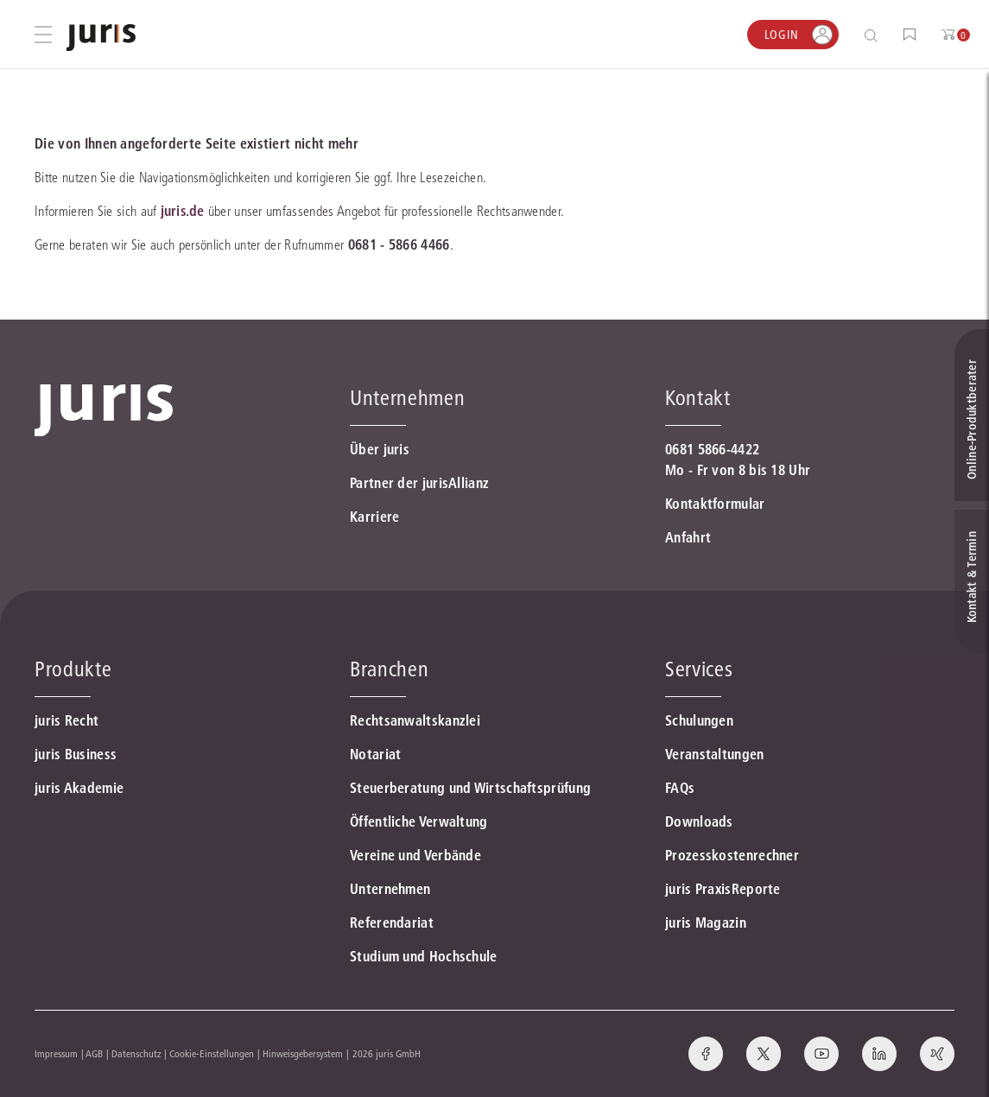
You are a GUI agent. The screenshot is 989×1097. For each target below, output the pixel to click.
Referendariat (392, 922)
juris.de (182, 210)
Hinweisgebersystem (303, 1053)
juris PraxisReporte (723, 888)
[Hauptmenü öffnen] (43, 34)
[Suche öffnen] (874, 35)
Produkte (73, 669)
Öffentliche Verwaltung (419, 821)
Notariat (375, 754)
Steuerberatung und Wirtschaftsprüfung (470, 787)
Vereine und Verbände (415, 855)
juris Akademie (79, 787)
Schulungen (699, 720)
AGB (94, 1053)
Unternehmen (390, 888)
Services (698, 669)
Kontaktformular (715, 503)
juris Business (76, 754)
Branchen (389, 669)
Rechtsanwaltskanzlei (415, 720)
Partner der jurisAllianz (419, 482)
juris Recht (66, 720)
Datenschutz (136, 1053)
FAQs (679, 787)
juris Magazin (705, 922)
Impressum (56, 1053)
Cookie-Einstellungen (211, 1053)
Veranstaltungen (714, 754)
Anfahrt (688, 537)
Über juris (379, 449)
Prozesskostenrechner (732, 855)
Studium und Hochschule (424, 956)
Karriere (374, 516)
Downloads (699, 821)
